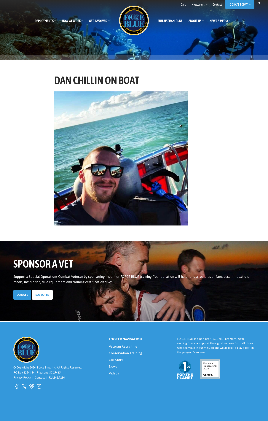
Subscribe (42, 294)
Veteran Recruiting (123, 346)
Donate (22, 294)
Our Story (116, 360)
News (113, 366)
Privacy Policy (22, 377)
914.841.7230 (57, 377)
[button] (259, 3)
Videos (114, 373)
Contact (40, 377)
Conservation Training (125, 353)
